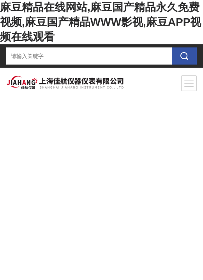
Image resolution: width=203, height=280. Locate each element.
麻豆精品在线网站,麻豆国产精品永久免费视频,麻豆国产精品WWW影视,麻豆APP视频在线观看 (100, 22)
